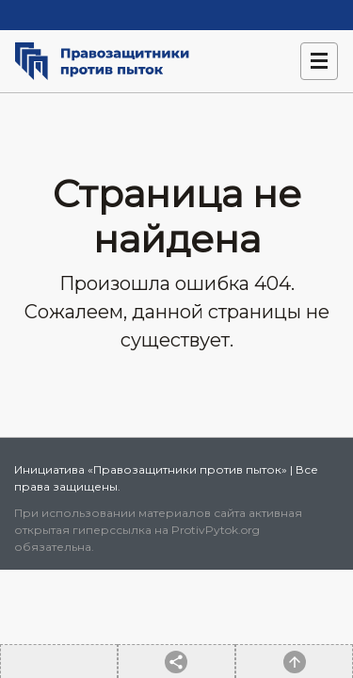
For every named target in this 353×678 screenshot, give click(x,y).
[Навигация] (319, 61)
